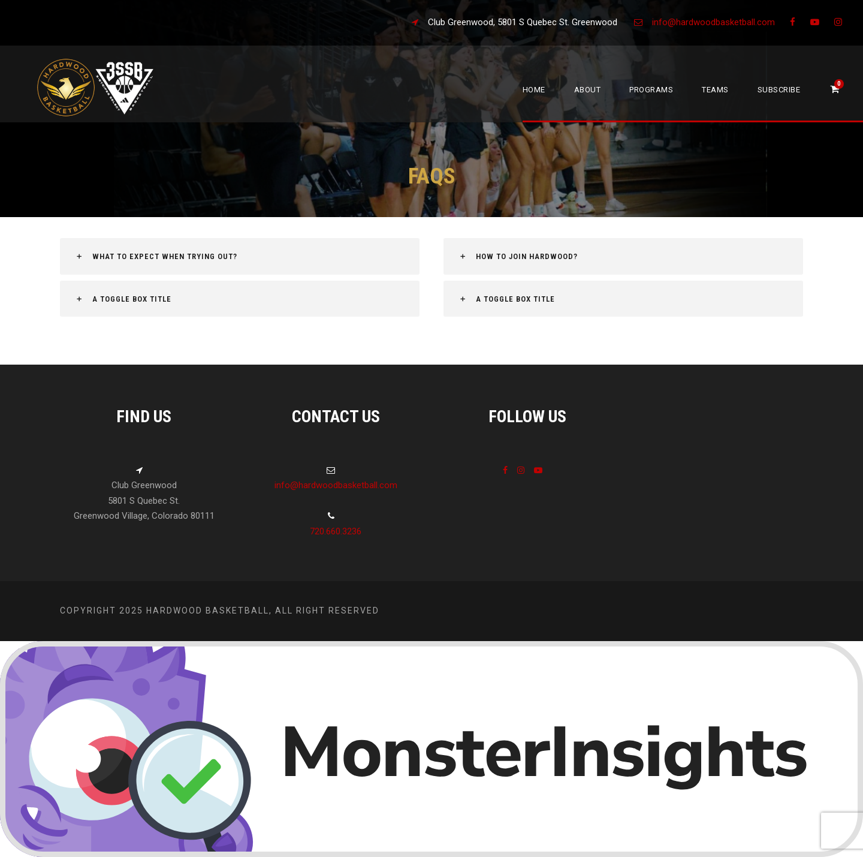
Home (534, 89)
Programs (651, 89)
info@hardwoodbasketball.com (713, 22)
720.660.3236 (335, 531)
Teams (715, 89)
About (587, 89)
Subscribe (779, 89)
